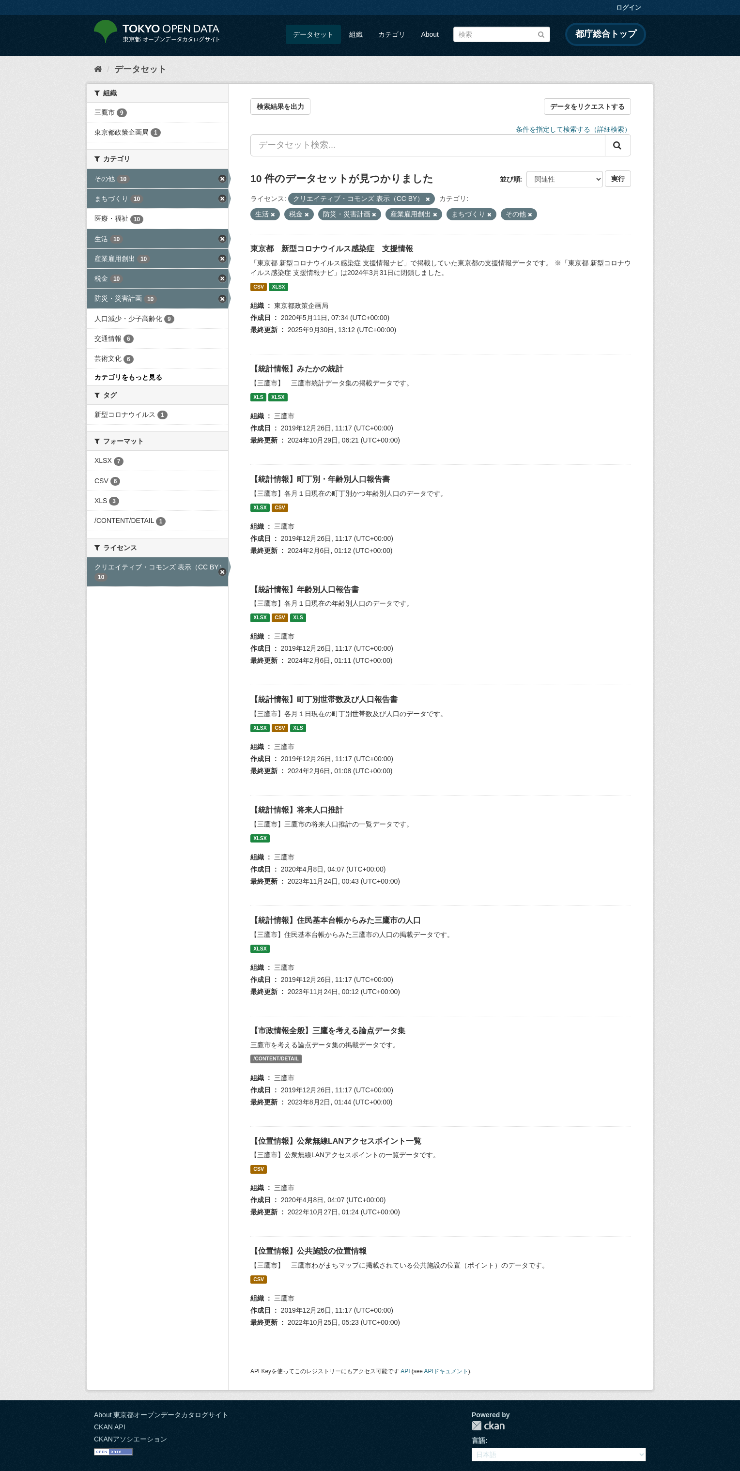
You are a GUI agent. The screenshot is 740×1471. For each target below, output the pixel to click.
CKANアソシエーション (130, 1439)
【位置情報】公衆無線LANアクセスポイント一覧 (335, 1141)
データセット (313, 34)
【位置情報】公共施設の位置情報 (308, 1251)
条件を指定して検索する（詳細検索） (573, 129)
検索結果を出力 (280, 106)
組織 (356, 34)
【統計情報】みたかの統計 (296, 369)
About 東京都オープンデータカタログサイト (161, 1415)
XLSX (278, 287)
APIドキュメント (446, 1371)
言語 (478, 1440)
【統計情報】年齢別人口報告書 (304, 589)
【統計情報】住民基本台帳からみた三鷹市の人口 (335, 920)
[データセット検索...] (427, 145)
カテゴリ (391, 34)
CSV (258, 287)
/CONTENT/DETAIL (276, 1059)
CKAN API (109, 1427)
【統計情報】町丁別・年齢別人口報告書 (320, 479)
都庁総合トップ (605, 34)
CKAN (488, 1426)
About (430, 34)
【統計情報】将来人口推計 (296, 810)
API (405, 1371)
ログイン (628, 7)
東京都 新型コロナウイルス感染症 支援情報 (331, 249)
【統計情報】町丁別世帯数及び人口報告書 (324, 699)
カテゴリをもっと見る (128, 377)
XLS (258, 397)
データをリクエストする (587, 106)
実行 (618, 179)
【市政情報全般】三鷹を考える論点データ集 (327, 1031)
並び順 (510, 179)
